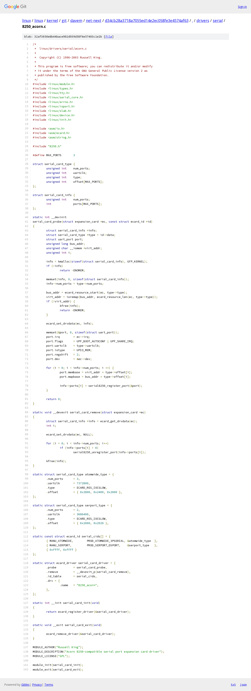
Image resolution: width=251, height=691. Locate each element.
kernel (52, 20)
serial (218, 20)
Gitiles (25, 685)
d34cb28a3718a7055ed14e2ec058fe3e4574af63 (147, 20)
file (108, 36)
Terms (48, 685)
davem (76, 20)
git (64, 20)
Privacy (37, 685)
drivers (203, 20)
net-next (93, 20)
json (243, 684)
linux (26, 20)
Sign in (242, 7)
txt (233, 684)
